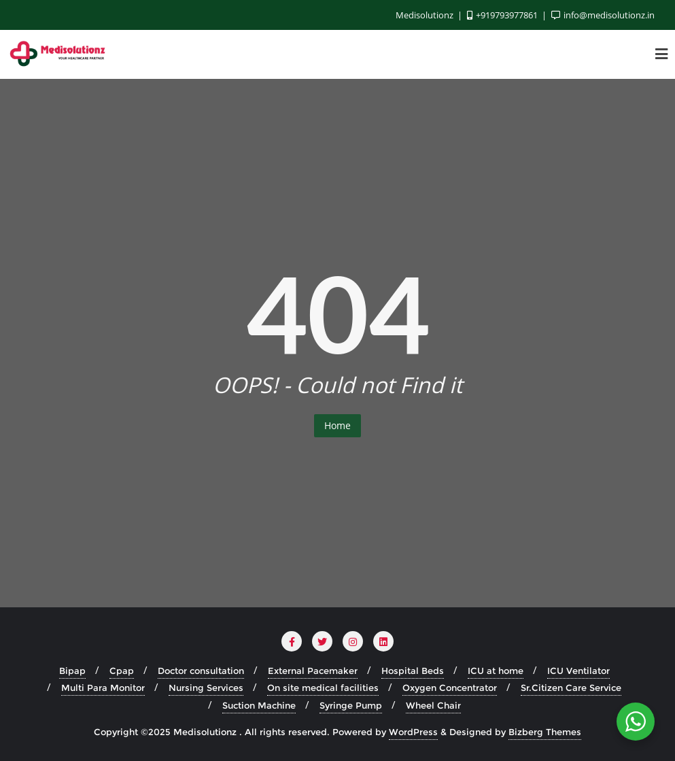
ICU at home (495, 670)
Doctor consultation (201, 670)
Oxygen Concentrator (449, 687)
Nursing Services (206, 687)
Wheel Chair (433, 705)
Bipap (72, 670)
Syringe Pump (350, 705)
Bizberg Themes (544, 731)
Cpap (121, 670)
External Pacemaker (313, 670)
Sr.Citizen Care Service (571, 687)
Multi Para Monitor (103, 687)
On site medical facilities (323, 687)
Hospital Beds (412, 670)
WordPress (413, 731)
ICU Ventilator (578, 670)
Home (337, 425)
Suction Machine (259, 705)
